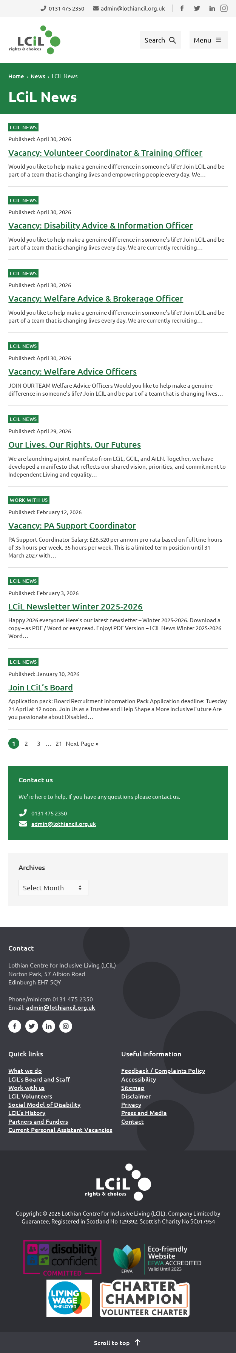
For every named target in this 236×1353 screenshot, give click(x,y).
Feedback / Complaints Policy (163, 1070)
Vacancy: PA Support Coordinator (72, 525)
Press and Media (144, 1112)
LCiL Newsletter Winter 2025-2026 (75, 606)
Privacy (131, 1104)
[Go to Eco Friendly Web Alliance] (157, 1259)
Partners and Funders (38, 1121)
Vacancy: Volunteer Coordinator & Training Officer (105, 153)
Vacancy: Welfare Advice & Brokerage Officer (95, 298)
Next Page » (82, 742)
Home (16, 76)
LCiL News (65, 75)
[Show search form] (160, 40)
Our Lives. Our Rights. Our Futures (74, 444)
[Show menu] (208, 40)
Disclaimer (136, 1096)
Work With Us (29, 500)
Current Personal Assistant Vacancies (60, 1129)
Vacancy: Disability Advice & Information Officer (100, 225)
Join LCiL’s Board (40, 687)
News (38, 76)
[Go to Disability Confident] (62, 1259)
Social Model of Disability (44, 1104)
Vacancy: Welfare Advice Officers (72, 371)
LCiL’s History (26, 1112)
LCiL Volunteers (30, 1096)
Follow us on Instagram (224, 13)
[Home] (118, 1182)
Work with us (26, 1087)
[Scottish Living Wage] (69, 1298)
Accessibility (138, 1079)
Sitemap (133, 1087)
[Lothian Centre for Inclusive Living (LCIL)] (34, 40)
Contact (132, 1121)
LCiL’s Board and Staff (39, 1079)
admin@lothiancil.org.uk (63, 823)
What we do (25, 1070)
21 (60, 742)
